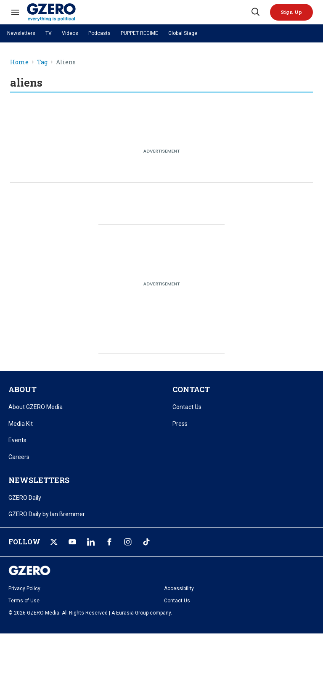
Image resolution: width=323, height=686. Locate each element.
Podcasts (99, 33)
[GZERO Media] (138, 12)
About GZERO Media (35, 407)
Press (180, 423)
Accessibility (179, 588)
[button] (291, 12)
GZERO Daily (24, 497)
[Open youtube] (72, 542)
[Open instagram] (128, 542)
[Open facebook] (109, 542)
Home (19, 62)
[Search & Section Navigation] (15, 12)
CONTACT (191, 389)
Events (17, 440)
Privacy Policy (24, 588)
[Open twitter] (54, 542)
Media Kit (20, 423)
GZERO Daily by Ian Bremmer (46, 514)
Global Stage (182, 33)
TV (48, 33)
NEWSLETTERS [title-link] (38, 480)
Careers (18, 457)
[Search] (255, 12)
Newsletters (21, 33)
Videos (70, 33)
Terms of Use (24, 601)
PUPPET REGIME (139, 33)
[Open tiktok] (146, 542)
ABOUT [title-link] (22, 389)
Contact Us (186, 407)
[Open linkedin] (91, 542)
